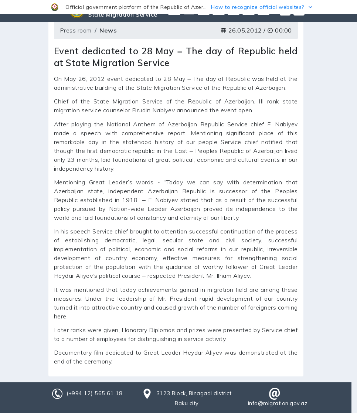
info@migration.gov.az (278, 403)
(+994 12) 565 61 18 (95, 393)
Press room (76, 30)
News (108, 30)
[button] (178, 7)
